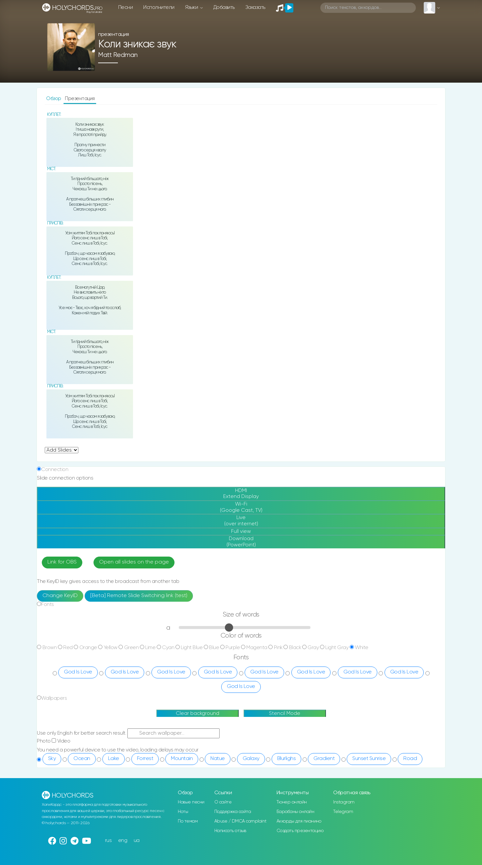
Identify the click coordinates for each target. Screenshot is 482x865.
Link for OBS (62, 562)
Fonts (47, 604)
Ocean (81, 758)
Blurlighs (286, 758)
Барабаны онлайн (295, 811)
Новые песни (191, 802)
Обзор (54, 98)
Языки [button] (192, 7)
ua (137, 840)
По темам (188, 821)
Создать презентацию (300, 830)
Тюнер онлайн (292, 802)
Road (410, 758)
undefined (61, 450)
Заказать (255, 7)
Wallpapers (54, 698)
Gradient (324, 758)
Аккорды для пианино (299, 821)
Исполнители (158, 7)
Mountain (182, 758)
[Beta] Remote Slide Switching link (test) (138, 595)
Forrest (145, 758)
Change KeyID (60, 595)
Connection (54, 469)
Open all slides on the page (134, 562)
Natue (217, 758)
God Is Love (78, 672)
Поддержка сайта (232, 811)
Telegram (343, 811)
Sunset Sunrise (369, 758)
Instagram (344, 802)
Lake (113, 758)
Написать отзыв (230, 830)
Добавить (224, 7)
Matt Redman (118, 55)
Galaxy (251, 758)
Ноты (183, 811)
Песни (125, 7)
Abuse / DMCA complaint (240, 821)
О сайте (223, 802)
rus (108, 840)
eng (122, 840)
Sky (52, 758)
